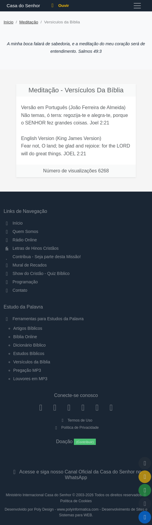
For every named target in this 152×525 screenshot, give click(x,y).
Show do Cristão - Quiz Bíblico (37, 273)
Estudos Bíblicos (28, 353)
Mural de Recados (25, 265)
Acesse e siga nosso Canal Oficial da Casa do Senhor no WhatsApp (76, 474)
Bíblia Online (25, 336)
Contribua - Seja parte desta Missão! (42, 256)
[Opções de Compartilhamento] (144, 490)
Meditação (28, 22)
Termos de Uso (76, 420)
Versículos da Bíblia (31, 361)
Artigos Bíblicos (27, 328)
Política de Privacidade (76, 427)
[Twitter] (69, 407)
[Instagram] (55, 407)
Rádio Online (20, 239)
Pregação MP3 (27, 370)
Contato (15, 290)
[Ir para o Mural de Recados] (144, 476)
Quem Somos (21, 231)
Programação (21, 281)
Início (9, 22)
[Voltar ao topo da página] (144, 463)
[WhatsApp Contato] (97, 407)
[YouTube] (83, 407)
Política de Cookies (76, 501)
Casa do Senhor (22, 5)
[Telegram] (111, 407)
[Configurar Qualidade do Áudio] (144, 503)
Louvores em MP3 (30, 378)
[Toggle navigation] (137, 5)
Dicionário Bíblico (29, 345)
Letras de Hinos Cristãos (31, 248)
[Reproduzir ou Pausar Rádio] (144, 517)
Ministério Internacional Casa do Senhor (38, 495)
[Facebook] (40, 407)
